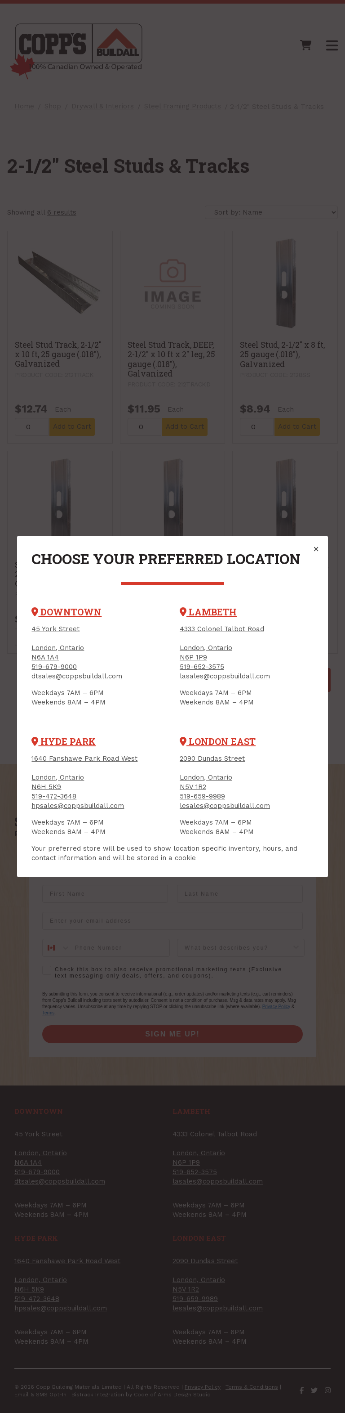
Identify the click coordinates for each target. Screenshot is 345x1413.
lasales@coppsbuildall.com (225, 676)
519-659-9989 (202, 796)
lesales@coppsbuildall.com (225, 806)
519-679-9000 (54, 667)
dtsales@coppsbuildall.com (76, 676)
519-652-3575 (202, 667)
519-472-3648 (53, 796)
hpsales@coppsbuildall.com (77, 806)
